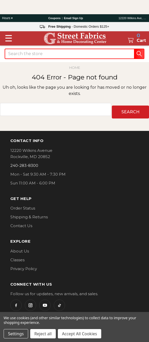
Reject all (43, 334)
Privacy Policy (23, 266)
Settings (16, 334)
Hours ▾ (7, 18)
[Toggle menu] (8, 38)
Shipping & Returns (29, 214)
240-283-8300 (24, 162)
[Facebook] (16, 302)
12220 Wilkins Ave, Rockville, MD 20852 (133, 18)
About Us (19, 248)
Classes (17, 257)
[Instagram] (30, 302)
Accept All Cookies (79, 334)
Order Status (22, 205)
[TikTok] (59, 302)
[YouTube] (45, 302)
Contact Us (21, 223)
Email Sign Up (73, 18)
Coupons (54, 18)
